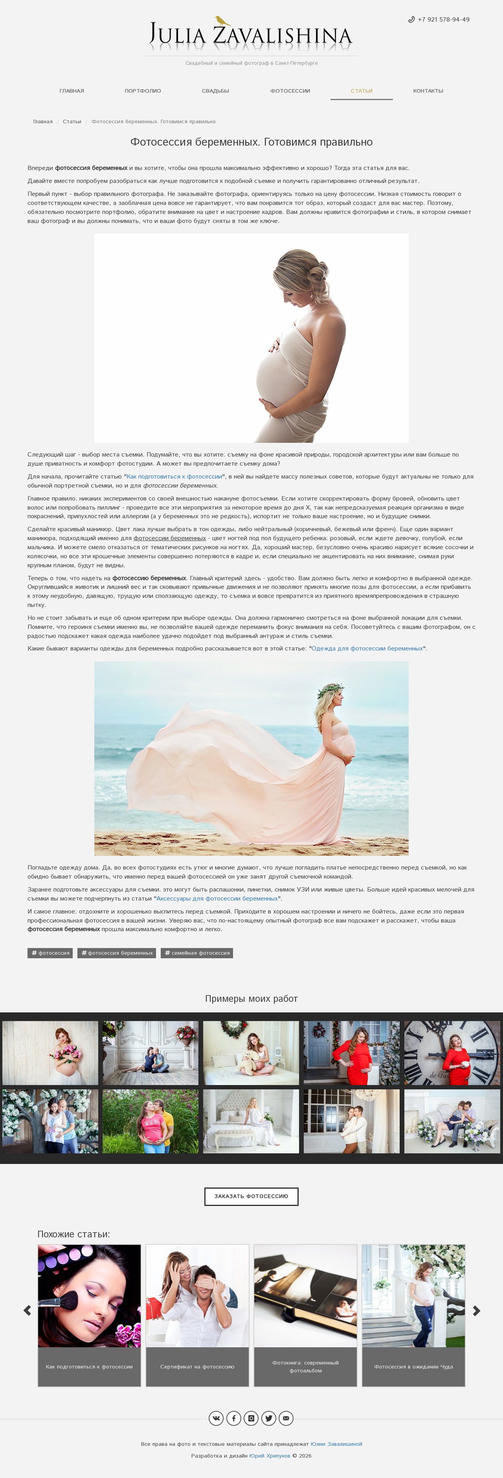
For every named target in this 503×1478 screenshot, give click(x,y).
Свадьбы (215, 91)
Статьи (362, 91)
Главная (72, 91)
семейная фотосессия (201, 953)
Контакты (428, 91)
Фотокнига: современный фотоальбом (305, 1367)
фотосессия (54, 953)
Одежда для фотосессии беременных (367, 648)
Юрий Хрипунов (270, 1456)
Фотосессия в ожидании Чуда (413, 1367)
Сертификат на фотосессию (197, 1367)
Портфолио (143, 91)
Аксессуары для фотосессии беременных (217, 898)
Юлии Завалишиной (336, 1444)
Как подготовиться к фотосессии (174, 476)
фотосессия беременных (120, 953)
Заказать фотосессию (251, 1196)
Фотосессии (290, 91)
